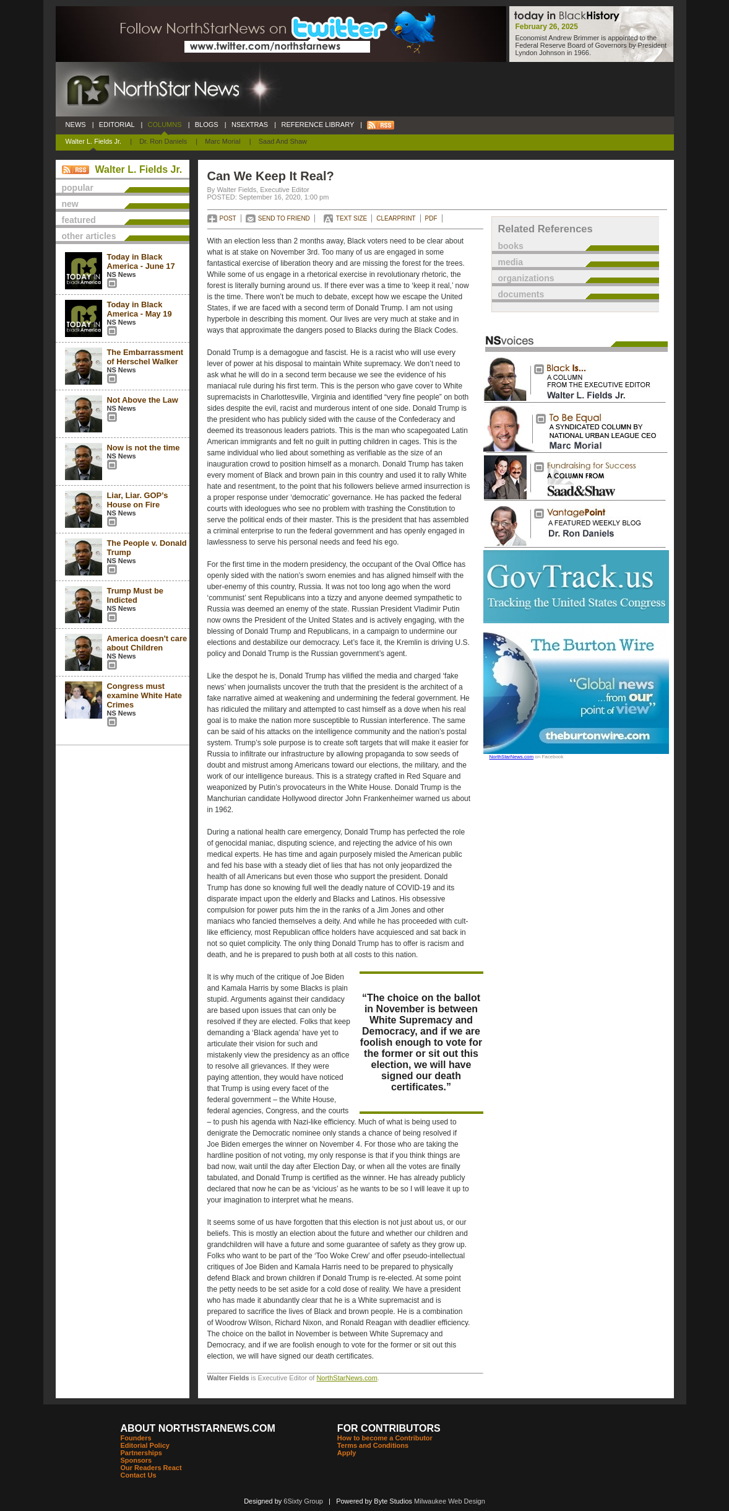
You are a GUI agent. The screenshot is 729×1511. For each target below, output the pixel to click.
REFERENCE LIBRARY (317, 124)
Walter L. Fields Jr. (94, 141)
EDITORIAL (117, 124)
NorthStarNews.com (346, 1378)
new (70, 204)
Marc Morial (222, 141)
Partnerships (141, 1452)
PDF (431, 218)
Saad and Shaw (283, 141)
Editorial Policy (145, 1445)
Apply (346, 1452)
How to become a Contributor (385, 1438)
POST (228, 218)
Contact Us (139, 1475)
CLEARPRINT (395, 218)
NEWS (76, 124)
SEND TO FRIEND (284, 218)
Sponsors (136, 1460)
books (511, 246)
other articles (89, 236)
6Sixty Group (303, 1501)
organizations (526, 278)
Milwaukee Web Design (449, 1501)
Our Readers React (151, 1467)
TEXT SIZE (351, 218)
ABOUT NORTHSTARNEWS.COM (198, 1428)
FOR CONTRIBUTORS (389, 1428)
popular (77, 188)
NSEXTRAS (250, 124)
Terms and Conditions (372, 1445)
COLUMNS (164, 124)
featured (79, 220)
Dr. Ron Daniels (163, 141)
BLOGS (206, 124)
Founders (136, 1438)
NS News (121, 274)
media (510, 262)
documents (521, 294)
